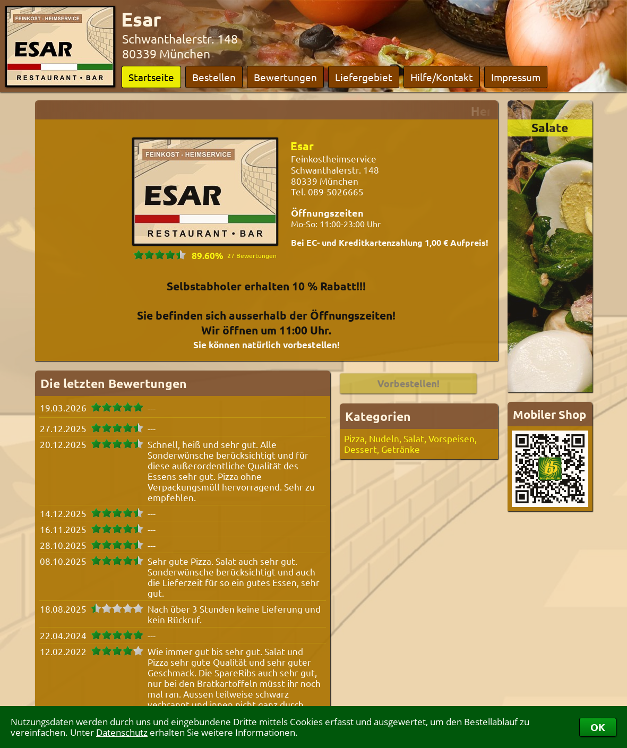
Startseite (151, 77)
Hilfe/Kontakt (441, 77)
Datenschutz (122, 732)
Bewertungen (285, 77)
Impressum (515, 77)
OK (597, 727)
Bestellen (214, 77)
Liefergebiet (363, 77)
